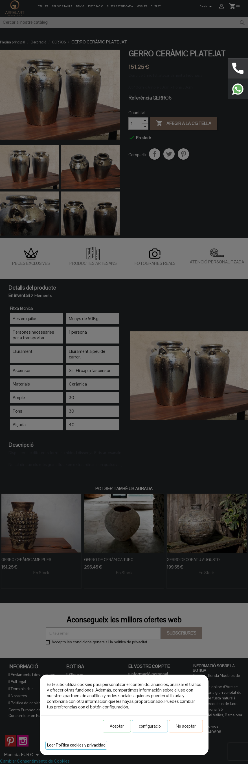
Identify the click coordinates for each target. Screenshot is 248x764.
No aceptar (186, 726)
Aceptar (117, 726)
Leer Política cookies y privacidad (76, 745)
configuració (150, 726)
